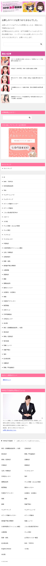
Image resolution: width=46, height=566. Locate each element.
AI (4, 177)
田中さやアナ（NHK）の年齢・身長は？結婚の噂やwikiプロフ (27, 78)
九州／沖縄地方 (8, 252)
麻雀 (2, 504)
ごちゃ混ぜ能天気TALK (11, 212)
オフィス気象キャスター (11, 203)
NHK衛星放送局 (8, 186)
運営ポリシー (7, 380)
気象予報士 (7, 350)
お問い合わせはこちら (9, 430)
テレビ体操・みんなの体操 (12, 226)
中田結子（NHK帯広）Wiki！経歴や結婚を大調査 (24, 68)
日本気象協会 (8, 314)
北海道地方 (7, 257)
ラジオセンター (8, 239)
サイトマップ (8, 168)
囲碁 (5, 279)
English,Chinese (6, 549)
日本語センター (8, 319)
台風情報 (6, 270)
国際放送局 (7, 283)
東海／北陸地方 (8, 336)
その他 (6, 221)
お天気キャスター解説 (31, 537)
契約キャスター (8, 288)
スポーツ (6, 217)
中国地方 (6, 243)
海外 (5, 354)
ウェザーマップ (8, 199)
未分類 (6, 323)
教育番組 (6, 305)
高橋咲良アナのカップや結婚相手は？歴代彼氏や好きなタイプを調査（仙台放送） (27, 97)
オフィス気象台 (8, 208)
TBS (5, 190)
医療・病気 (7, 261)
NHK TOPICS (8, 181)
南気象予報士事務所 (10, 265)
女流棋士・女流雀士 (10, 292)
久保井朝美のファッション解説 (13, 248)
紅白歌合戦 (7, 358)
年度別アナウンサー (10, 301)
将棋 (5, 296)
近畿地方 (6, 363)
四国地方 (6, 274)
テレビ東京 (7, 230)
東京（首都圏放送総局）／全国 (13, 327)
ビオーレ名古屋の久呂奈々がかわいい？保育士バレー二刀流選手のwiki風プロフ (27, 60)
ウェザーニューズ (9, 195)
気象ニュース (8, 345)
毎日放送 (6, 341)
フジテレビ (7, 234)
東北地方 (6, 332)
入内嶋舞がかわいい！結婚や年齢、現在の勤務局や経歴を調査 (27, 88)
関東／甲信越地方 (9, 367)
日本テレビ (7, 310)
